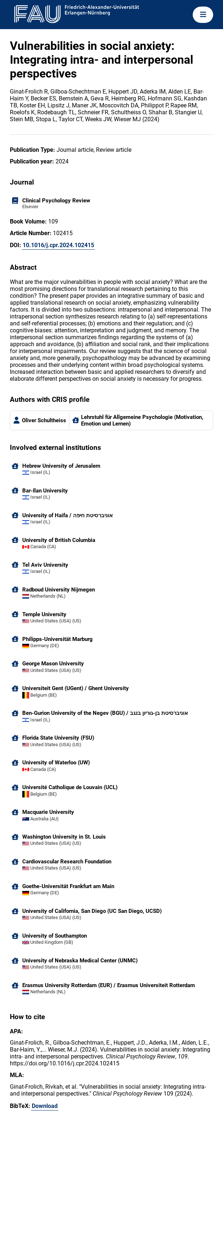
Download (45, 1105)
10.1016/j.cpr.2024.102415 (58, 245)
